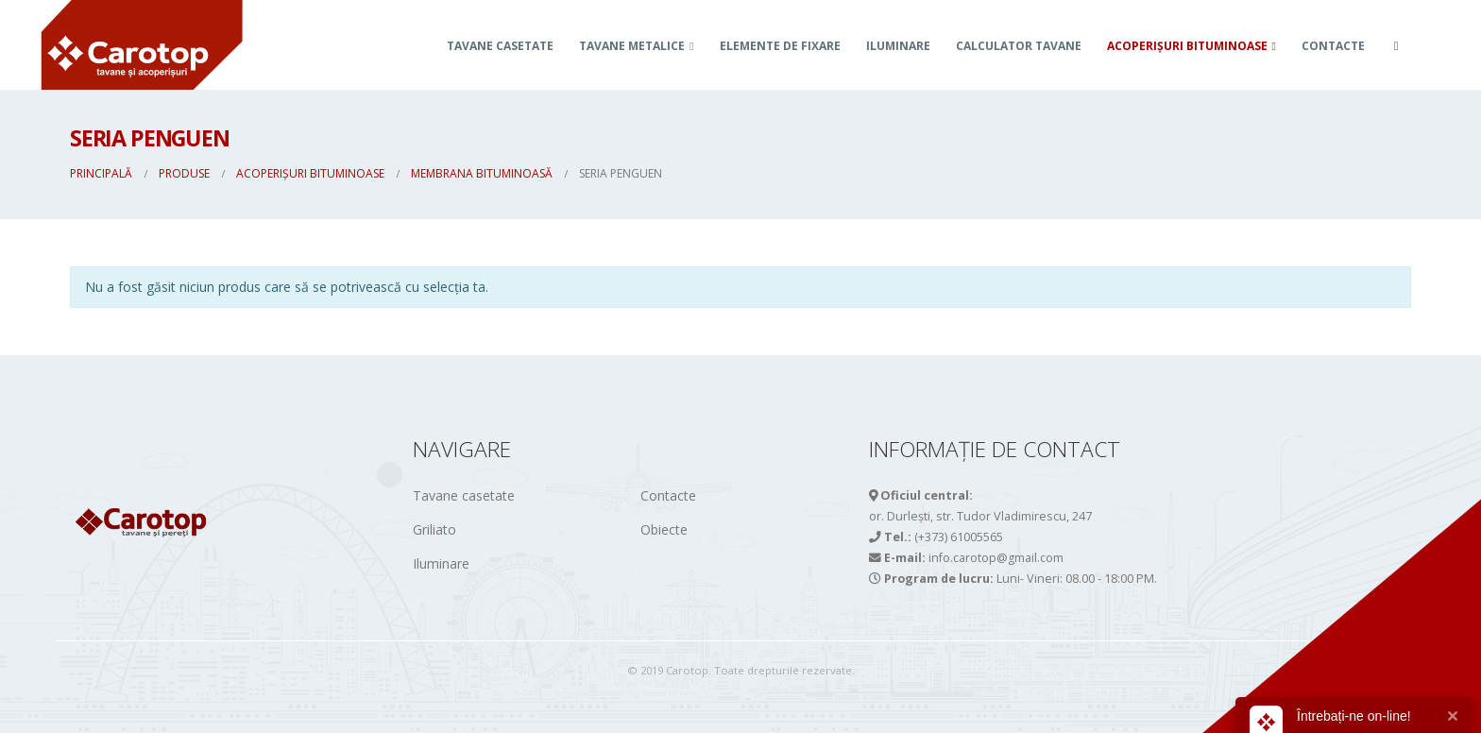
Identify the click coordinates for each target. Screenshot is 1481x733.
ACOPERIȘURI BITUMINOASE (1187, 46)
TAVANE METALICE (632, 46)
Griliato (434, 529)
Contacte (1333, 46)
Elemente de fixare (780, 46)
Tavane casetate (500, 46)
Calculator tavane (1018, 46)
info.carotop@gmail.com (996, 558)
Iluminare (898, 46)
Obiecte (664, 529)
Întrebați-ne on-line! (1354, 716)
